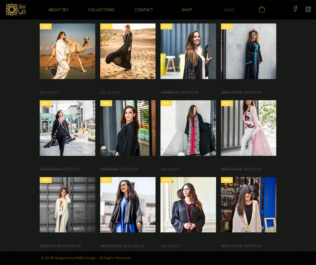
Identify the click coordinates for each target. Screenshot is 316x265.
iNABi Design (86, 258)
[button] (262, 9)
